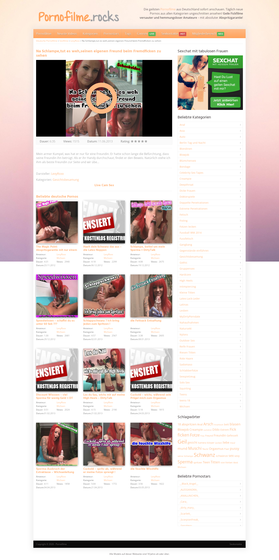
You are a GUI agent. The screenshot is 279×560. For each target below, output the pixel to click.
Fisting (184, 220)
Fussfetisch (186, 238)
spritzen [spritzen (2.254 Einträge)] (197, 462)
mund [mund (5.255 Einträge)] (182, 448)
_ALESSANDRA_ (189, 489)
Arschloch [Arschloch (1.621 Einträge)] (218, 424)
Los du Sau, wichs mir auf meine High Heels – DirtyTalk (104, 397)
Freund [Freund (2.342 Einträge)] (209, 435)
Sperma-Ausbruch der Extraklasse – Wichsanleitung (55, 471)
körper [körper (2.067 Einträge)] (210, 442)
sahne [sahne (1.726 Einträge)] (180, 456)
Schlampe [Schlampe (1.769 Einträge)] (188, 456)
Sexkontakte (173, 34)
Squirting (185, 388)
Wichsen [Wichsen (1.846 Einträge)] (182, 467)
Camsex (146, 34)
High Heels (186, 280)
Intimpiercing (188, 286)
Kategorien (90, 34)
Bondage (185, 166)
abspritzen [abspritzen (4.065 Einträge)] (189, 424)
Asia (182, 130)
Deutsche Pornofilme (46, 40)
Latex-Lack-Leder (190, 298)
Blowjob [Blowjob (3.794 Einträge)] (183, 429)
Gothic (183, 262)
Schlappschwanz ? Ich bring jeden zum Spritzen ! (101, 322)
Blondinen (186, 148)
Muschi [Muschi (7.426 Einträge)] (195, 448)
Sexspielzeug (187, 376)
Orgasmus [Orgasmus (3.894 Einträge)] (216, 448)
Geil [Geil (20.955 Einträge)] (182, 441)
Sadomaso (186, 364)
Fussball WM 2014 (191, 232)
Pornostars (111, 34)
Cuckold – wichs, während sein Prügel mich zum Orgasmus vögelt (150, 398)
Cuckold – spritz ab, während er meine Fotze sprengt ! (102, 471)
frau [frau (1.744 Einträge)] (202, 435)
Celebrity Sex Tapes (191, 172)
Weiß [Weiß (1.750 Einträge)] (235, 462)
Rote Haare (186, 358)
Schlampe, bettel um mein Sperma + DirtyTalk (147, 248)
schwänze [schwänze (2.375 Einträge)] (222, 456)
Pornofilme (168, 9)
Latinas (184, 304)
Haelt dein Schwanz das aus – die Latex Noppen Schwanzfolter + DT (102, 250)
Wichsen (61, 258)
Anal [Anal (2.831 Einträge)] (200, 424)
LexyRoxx (75, 40)
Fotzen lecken (188, 226)
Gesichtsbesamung (66, 180)
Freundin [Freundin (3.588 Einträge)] (220, 435)
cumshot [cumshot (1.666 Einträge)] (208, 429)
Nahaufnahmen (189, 322)
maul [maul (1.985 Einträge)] (232, 442)
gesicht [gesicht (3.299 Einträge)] (192, 442)
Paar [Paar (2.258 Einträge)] (226, 448)
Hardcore (185, 274)
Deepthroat (186, 184)
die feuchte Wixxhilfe (144, 469)
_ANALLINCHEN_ (189, 495)
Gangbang (186, 244)
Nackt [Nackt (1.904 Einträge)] (205, 448)
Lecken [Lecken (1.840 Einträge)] (218, 442)
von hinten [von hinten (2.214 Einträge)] (227, 462)
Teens (183, 394)
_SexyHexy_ (186, 525)
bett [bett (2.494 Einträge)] (226, 424)
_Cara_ (183, 501)
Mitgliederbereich (208, 34)
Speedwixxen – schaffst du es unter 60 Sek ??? (55, 322)
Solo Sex (185, 382)
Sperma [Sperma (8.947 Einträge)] (185, 462)
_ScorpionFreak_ (189, 519)
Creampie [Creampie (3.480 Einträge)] (196, 430)
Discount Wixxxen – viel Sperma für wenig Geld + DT (54, 397)
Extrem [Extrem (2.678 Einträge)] (224, 429)
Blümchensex (188, 160)
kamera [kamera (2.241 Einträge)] (202, 442)
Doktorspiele (187, 196)
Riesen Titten (188, 352)
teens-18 (185, 400)
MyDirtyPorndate (190, 316)
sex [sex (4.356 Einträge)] (231, 455)
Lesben (184, 310)
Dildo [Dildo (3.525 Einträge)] (216, 430)
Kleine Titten (187, 292)
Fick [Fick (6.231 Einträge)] (233, 429)
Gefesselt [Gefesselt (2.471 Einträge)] (232, 435)
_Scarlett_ (185, 513)
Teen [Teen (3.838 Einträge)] (206, 462)
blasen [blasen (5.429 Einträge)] (235, 424)
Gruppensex (187, 268)
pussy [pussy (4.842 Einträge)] (234, 448)
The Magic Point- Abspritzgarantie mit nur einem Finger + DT (56, 250)
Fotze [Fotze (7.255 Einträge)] (195, 435)
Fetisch (184, 214)
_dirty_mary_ (187, 507)
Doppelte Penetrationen (194, 202)
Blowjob (184, 154)
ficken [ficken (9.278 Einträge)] (183, 435)
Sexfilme (64, 40)
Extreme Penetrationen (194, 208)
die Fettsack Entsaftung (145, 320)
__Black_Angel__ (189, 483)
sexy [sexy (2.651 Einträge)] (237, 456)
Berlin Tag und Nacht (193, 142)
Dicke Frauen (187, 190)
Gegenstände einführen (194, 250)
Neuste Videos (67, 34)
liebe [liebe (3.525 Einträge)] (226, 442)
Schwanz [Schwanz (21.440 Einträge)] (204, 454)
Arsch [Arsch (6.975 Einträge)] (208, 423)
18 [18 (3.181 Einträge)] (179, 424)
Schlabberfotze (189, 370)
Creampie (185, 178)
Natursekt (186, 328)
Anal (182, 124)
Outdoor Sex (187, 340)
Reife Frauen (187, 346)
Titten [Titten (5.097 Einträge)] (215, 462)
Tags (128, 34)
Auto (182, 136)
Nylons (184, 334)
